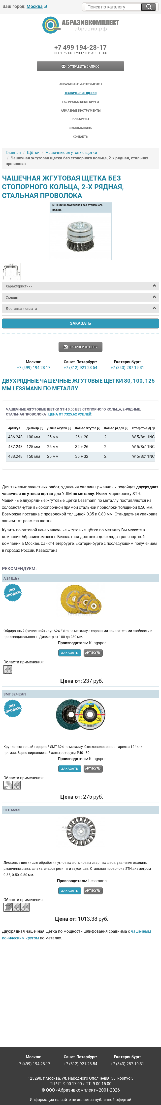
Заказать (80, 323)
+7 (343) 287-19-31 (127, 367)
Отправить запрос (80, 67)
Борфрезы (80, 119)
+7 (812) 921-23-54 (80, 367)
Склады (12, 297)
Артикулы (93, 652)
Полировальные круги (80, 102)
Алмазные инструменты (80, 110)
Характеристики (19, 286)
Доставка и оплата (21, 309)
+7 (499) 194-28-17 (33, 367)
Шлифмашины (80, 128)
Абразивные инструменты (80, 84)
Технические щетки (80, 93)
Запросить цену (80, 347)
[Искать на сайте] (148, 7)
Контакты (80, 136)
